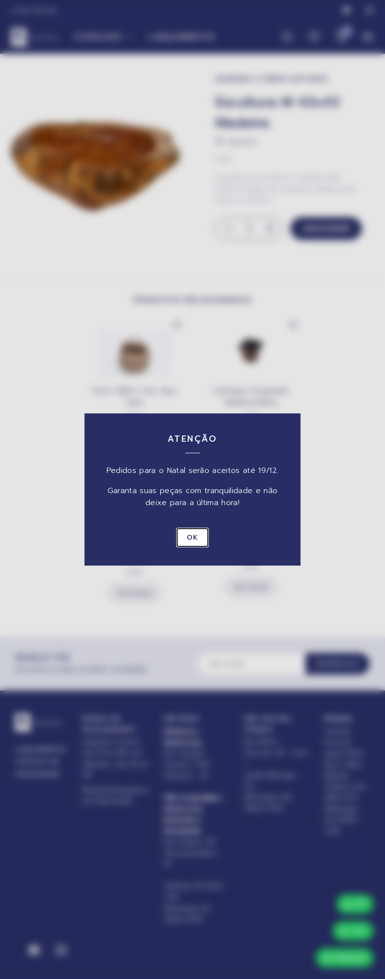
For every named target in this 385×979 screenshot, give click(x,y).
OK (192, 537)
